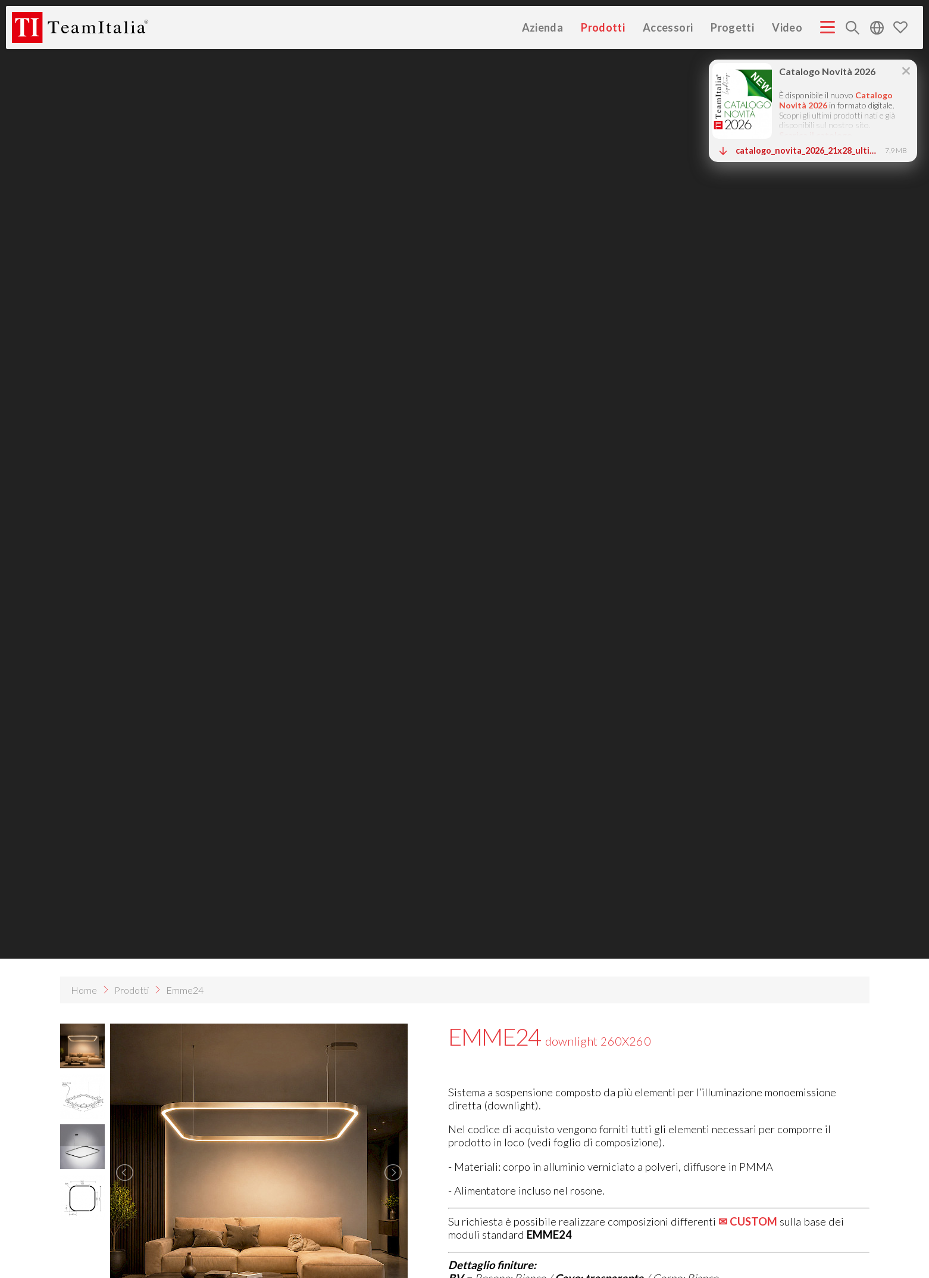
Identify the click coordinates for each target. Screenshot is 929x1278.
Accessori (668, 27)
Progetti (732, 27)
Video (787, 27)
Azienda (543, 27)
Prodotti (603, 27)
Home (84, 990)
